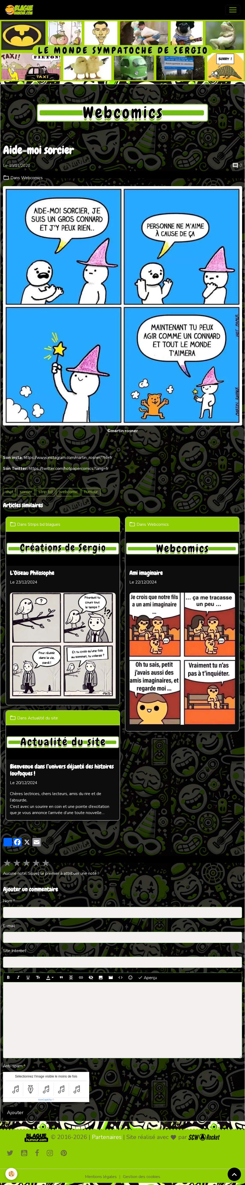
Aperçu (147, 978)
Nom (7, 901)
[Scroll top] (234, 1174)
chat (9, 492)
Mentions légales (101, 1177)
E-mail (9, 926)
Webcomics (32, 178)
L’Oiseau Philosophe (32, 573)
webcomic (68, 492)
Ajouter (15, 1112)
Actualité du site (43, 718)
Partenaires (107, 1137)
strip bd (45, 492)
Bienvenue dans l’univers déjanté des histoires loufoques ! (62, 770)
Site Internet (14, 951)
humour (91, 492)
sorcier (26, 492)
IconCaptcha (45, 1099)
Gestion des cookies (141, 1177)
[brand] (20, 10)
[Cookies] (11, 1174)
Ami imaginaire (146, 573)
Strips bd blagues (44, 524)
